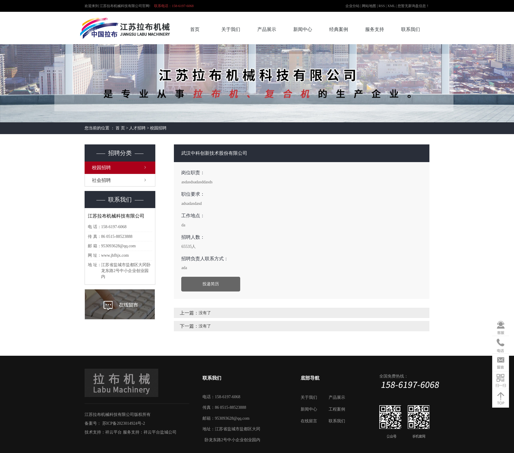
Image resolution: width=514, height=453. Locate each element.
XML (391, 6)
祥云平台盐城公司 (160, 432)
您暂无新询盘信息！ (413, 6)
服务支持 (374, 29)
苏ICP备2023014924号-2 (123, 423)
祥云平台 (113, 432)
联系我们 (410, 29)
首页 (195, 29)
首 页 (120, 128)
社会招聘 (101, 180)
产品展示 (266, 29)
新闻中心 (302, 29)
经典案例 (338, 29)
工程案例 (337, 409)
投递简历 (210, 284)
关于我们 (230, 29)
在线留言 (309, 421)
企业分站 (352, 6)
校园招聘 (158, 128)
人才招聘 (137, 128)
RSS (382, 6)
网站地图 (369, 6)
